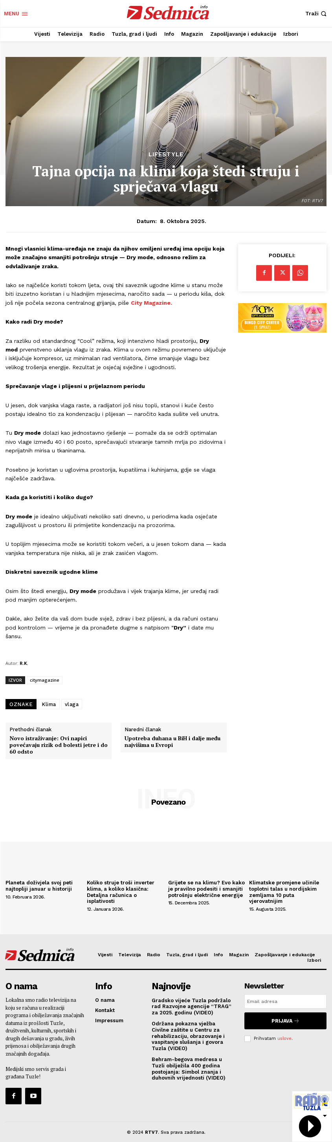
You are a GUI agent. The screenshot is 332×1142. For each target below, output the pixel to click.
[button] (316, 13)
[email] (285, 1001)
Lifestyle (166, 154)
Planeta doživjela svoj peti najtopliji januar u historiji (39, 886)
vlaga (72, 704)
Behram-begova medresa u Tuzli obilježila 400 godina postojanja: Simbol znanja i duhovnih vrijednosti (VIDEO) (189, 1067)
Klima (49, 704)
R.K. (24, 663)
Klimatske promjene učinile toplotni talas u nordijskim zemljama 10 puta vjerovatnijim (284, 892)
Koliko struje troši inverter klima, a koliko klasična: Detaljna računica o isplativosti (120, 892)
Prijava (285, 1019)
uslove (284, 1035)
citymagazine (44, 680)
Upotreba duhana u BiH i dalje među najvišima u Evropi (172, 742)
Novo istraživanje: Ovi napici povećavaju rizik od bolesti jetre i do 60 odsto (58, 745)
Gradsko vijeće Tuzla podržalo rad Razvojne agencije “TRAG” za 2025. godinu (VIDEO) (191, 1005)
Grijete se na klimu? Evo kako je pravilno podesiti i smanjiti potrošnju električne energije (206, 889)
